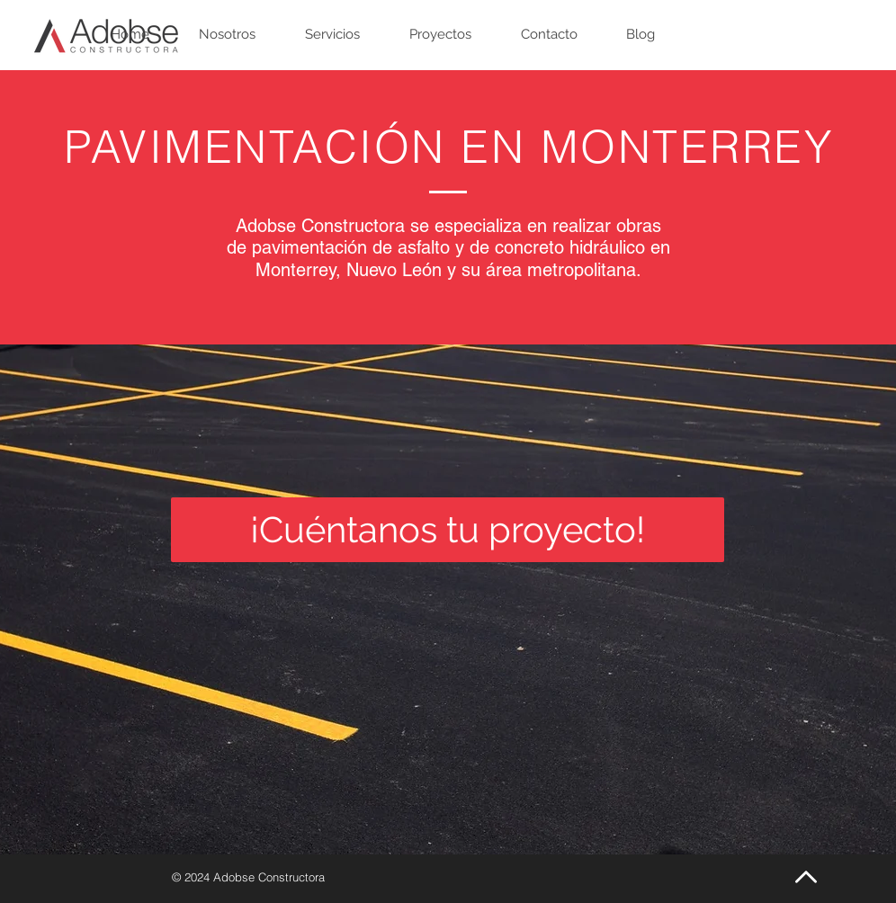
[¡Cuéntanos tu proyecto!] (447, 529)
